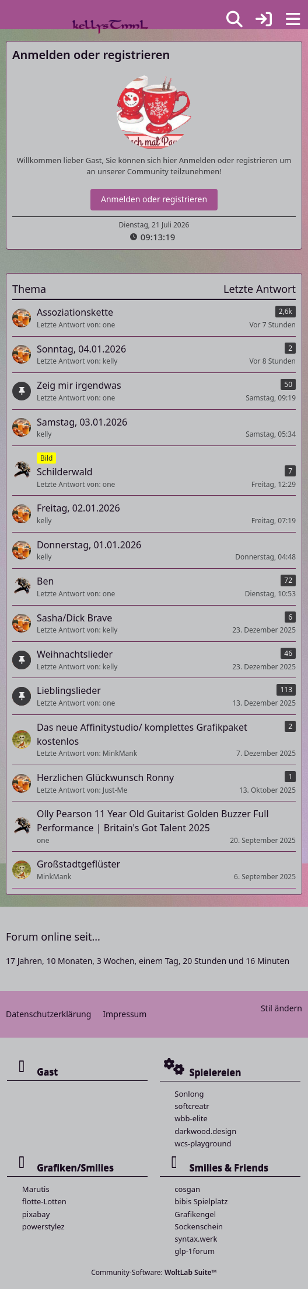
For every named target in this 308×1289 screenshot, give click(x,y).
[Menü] (292, 19)
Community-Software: (154, 1272)
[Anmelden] (263, 19)
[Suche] (234, 19)
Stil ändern (281, 1008)
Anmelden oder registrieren (154, 199)
